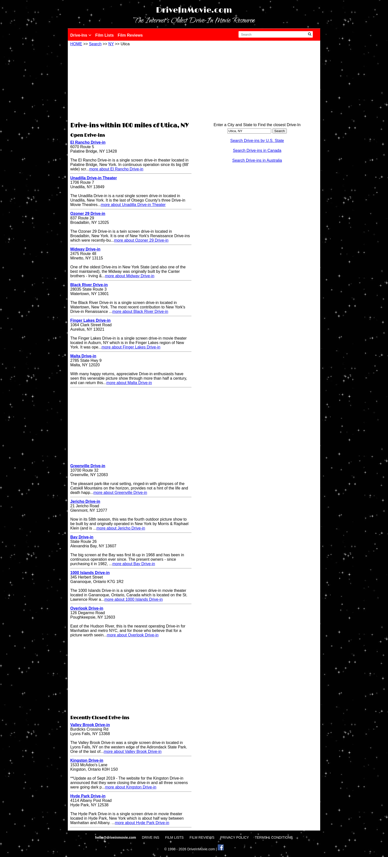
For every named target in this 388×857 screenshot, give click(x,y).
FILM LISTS (174, 837)
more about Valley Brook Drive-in (133, 751)
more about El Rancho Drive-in (116, 169)
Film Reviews (130, 35)
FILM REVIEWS (202, 837)
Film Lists (104, 35)
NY (111, 44)
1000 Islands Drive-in (90, 573)
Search (95, 44)
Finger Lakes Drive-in (90, 320)
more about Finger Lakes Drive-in (131, 347)
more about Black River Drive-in (140, 311)
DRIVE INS (150, 837)
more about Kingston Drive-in (130, 787)
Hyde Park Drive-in (87, 796)
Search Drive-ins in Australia (257, 160)
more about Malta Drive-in (129, 383)
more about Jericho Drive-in (121, 528)
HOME (76, 44)
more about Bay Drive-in (133, 564)
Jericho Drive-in (85, 501)
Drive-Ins (80, 35)
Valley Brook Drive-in (90, 725)
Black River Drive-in (89, 285)
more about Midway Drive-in (129, 276)
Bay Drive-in (81, 537)
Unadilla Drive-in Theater (93, 178)
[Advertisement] (130, 83)
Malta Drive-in (83, 356)
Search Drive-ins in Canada (257, 150)
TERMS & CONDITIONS (274, 837)
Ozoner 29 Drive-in (87, 213)
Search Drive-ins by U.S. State (257, 141)
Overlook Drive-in (86, 608)
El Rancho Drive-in (87, 142)
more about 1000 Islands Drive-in (133, 599)
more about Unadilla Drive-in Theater (133, 205)
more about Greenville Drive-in (120, 492)
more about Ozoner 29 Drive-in (141, 240)
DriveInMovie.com (194, 10)
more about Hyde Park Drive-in (142, 823)
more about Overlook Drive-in (133, 635)
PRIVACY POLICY (234, 837)
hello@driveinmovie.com (116, 837)
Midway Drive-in (85, 249)
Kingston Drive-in (86, 760)
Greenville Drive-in (87, 466)
